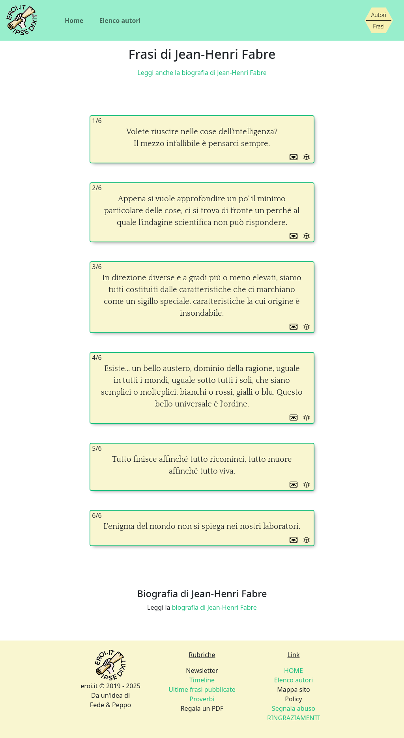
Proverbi (201, 699)
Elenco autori (119, 20)
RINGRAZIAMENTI (293, 718)
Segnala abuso (293, 708)
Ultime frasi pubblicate (202, 689)
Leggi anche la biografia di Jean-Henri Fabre (201, 72)
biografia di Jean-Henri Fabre (214, 607)
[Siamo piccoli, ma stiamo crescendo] (379, 20)
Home (74, 20)
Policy (293, 708)
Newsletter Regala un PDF (202, 689)
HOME (293, 670)
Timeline (202, 680)
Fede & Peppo (110, 705)
